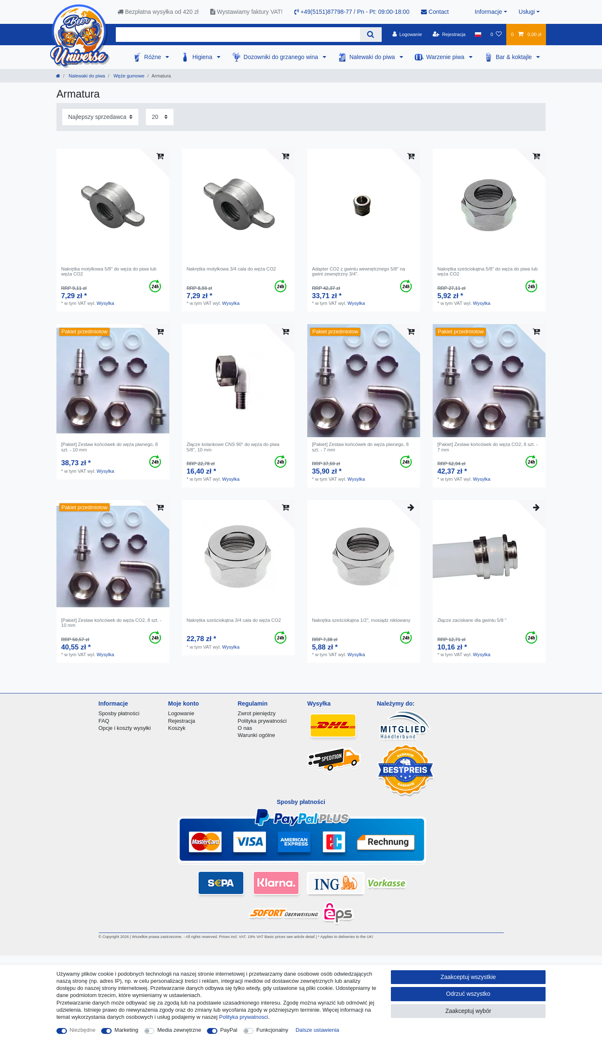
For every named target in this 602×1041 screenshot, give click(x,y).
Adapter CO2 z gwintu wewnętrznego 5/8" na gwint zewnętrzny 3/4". (358, 271)
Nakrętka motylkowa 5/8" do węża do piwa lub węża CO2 (108, 271)
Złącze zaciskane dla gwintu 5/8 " (471, 620)
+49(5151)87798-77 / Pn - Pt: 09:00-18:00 (351, 11)
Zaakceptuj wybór (468, 1011)
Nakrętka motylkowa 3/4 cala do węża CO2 (231, 268)
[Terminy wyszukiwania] (238, 34)
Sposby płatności (119, 713)
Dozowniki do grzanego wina (282, 57)
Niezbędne (83, 1030)
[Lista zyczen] (496, 34)
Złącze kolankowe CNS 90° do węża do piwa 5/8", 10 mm (232, 447)
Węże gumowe (128, 75)
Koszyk (177, 728)
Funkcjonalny (272, 1030)
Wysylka (105, 303)
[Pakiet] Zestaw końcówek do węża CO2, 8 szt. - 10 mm (111, 623)
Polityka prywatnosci (243, 1017)
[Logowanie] (407, 34)
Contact (435, 11)
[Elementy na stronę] (159, 117)
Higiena (203, 57)
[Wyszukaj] (370, 34)
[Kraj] (478, 34)
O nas (245, 728)
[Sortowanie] (100, 117)
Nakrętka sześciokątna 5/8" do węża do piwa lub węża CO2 (487, 271)
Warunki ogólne (256, 735)
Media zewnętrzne (179, 1030)
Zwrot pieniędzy (257, 713)
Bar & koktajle (514, 57)
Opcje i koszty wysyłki (125, 728)
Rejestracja (181, 721)
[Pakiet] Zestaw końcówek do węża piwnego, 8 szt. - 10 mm (109, 447)
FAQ (104, 721)
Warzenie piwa (446, 57)
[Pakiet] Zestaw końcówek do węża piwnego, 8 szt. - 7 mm (360, 447)
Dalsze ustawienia (317, 1030)
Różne (153, 57)
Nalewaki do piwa (373, 57)
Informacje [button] (488, 11)
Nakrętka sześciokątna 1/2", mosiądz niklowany (361, 620)
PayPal (228, 1030)
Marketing (126, 1030)
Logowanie (181, 713)
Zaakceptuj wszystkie (468, 977)
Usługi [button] (527, 11)
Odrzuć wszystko (468, 993)
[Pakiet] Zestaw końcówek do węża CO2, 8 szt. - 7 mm (487, 447)
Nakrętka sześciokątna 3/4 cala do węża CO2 (233, 620)
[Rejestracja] (449, 34)
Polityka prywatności (262, 721)
